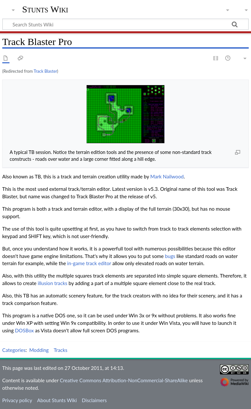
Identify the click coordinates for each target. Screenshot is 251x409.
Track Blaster (45, 71)
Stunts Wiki (45, 9)
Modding (39, 350)
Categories (13, 350)
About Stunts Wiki (57, 400)
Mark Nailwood (167, 176)
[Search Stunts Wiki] (125, 24)
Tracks (60, 350)
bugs (170, 256)
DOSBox (24, 330)
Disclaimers (94, 400)
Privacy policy (17, 400)
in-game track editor (89, 263)
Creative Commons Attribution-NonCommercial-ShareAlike (124, 380)
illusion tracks (52, 283)
